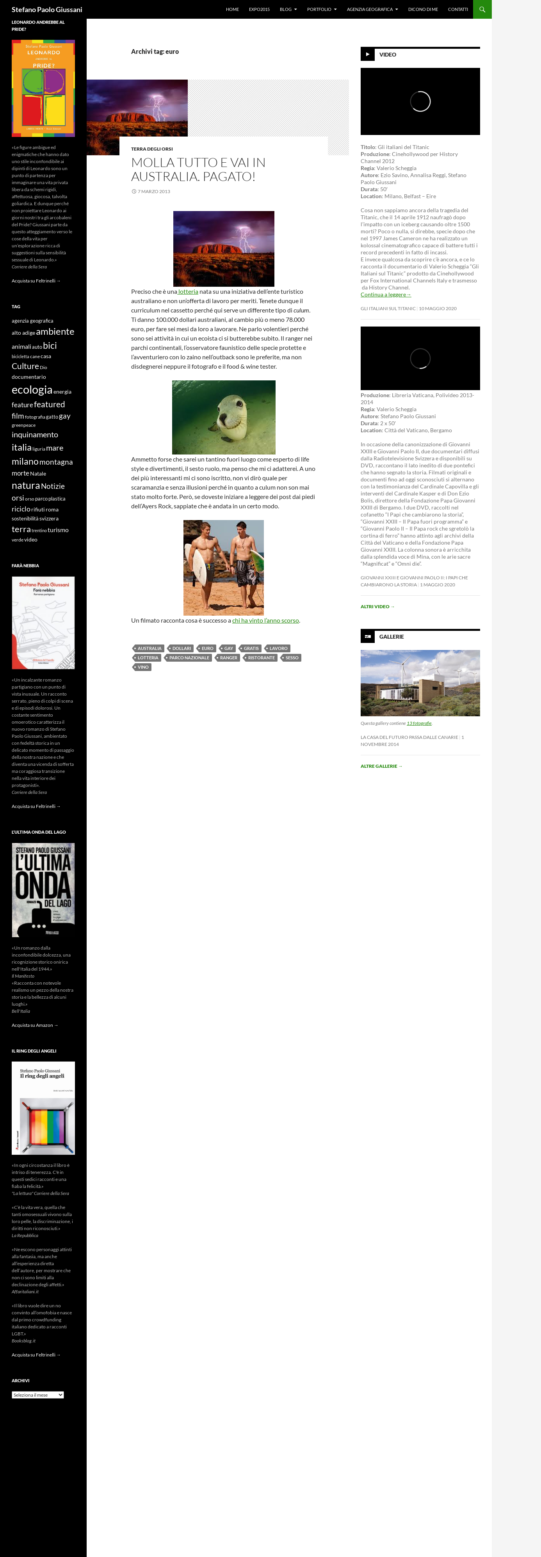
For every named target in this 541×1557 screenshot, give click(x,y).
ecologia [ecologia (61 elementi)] (32, 389)
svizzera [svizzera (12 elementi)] (49, 518)
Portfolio (319, 9)
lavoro (279, 648)
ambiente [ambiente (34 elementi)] (55, 331)
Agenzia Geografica (370, 9)
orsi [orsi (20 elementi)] (18, 497)
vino (143, 666)
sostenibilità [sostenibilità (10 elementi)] (25, 519)
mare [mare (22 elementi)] (54, 447)
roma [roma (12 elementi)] (52, 509)
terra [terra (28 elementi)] (21, 529)
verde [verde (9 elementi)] (17, 540)
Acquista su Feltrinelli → (36, 281)
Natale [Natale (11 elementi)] (38, 473)
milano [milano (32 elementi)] (25, 461)
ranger (228, 657)
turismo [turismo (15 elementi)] (58, 529)
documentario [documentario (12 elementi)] (29, 376)
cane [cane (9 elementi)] (35, 356)
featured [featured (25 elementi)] (49, 404)
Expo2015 (259, 9)
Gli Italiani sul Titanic (388, 308)
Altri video (378, 606)
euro (208, 648)
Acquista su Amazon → (35, 1025)
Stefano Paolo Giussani (47, 9)
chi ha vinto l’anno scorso (265, 620)
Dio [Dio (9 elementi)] (43, 367)
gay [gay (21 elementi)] (65, 415)
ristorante (261, 657)
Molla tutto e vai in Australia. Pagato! (198, 169)
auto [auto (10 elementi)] (37, 347)
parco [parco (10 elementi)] (41, 499)
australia (150, 648)
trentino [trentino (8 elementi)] (39, 530)
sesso (292, 657)
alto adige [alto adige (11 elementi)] (23, 333)
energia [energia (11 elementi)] (62, 392)
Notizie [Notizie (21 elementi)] (53, 485)
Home (232, 9)
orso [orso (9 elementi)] (29, 499)
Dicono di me (423, 9)
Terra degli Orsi (152, 149)
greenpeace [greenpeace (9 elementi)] (24, 425)
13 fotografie (419, 723)
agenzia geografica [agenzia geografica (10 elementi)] (32, 321)
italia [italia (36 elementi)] (22, 447)
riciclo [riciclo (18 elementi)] (21, 508)
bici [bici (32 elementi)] (50, 345)
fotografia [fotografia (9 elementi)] (35, 417)
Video (387, 54)
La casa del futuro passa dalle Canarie (409, 737)
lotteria (187, 291)
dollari (182, 648)
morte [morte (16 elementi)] (20, 473)
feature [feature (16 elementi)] (22, 405)
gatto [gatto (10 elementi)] (52, 417)
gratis (251, 648)
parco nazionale (189, 657)
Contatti (458, 9)
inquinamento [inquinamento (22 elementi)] (35, 434)
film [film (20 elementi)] (18, 415)
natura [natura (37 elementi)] (26, 485)
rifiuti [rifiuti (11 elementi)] (38, 509)
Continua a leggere (386, 294)
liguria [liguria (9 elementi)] (38, 449)
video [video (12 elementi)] (30, 539)
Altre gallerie (382, 766)
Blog (286, 9)
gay (228, 648)
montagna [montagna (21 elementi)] (56, 461)
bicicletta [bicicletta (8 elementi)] (20, 356)
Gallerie (391, 636)
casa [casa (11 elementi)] (46, 356)
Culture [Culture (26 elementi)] (25, 366)
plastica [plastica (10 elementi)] (57, 499)
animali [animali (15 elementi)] (21, 346)
